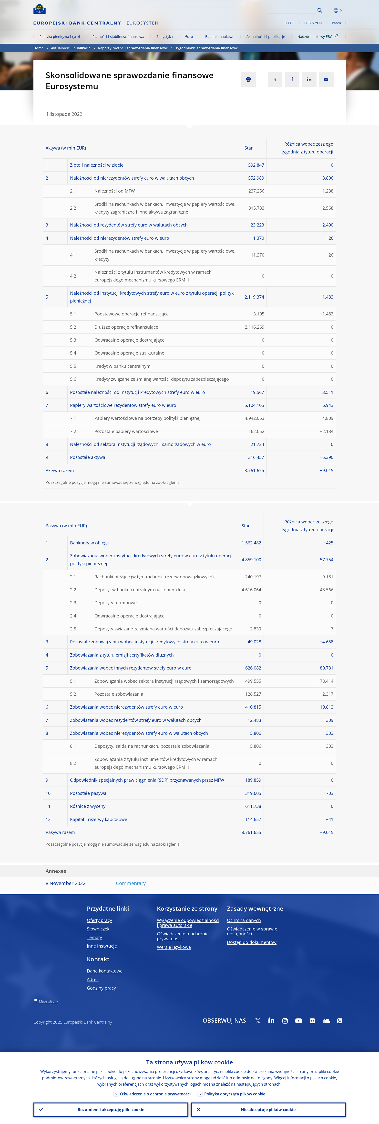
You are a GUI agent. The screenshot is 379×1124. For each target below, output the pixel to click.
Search (320, 10)
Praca (336, 23)
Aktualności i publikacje (265, 36)
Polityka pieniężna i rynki (60, 36)
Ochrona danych (244, 920)
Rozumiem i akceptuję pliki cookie (111, 1109)
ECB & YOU (313, 23)
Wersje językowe (174, 947)
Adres (93, 979)
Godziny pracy (101, 988)
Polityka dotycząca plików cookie (234, 1094)
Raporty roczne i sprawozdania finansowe (133, 48)
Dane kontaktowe (105, 971)
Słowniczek (98, 929)
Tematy (94, 937)
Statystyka (164, 36)
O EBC (290, 23)
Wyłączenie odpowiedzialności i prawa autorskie (188, 922)
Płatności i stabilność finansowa (118, 36)
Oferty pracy (99, 920)
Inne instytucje (102, 946)
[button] (329, 10)
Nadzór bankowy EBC (318, 36)
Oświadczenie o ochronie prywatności (183, 936)
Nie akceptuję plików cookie (268, 1109)
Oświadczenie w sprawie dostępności (252, 931)
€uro (189, 36)
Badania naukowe (219, 36)
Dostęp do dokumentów (252, 942)
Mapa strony (48, 1001)
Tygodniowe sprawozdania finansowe (206, 48)
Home (38, 48)
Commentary (131, 883)
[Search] (291, 9)
